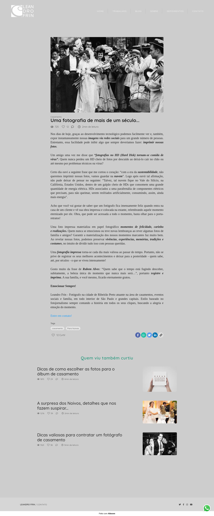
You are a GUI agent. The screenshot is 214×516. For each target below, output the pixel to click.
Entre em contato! (61, 315)
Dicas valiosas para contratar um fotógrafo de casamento (79, 437)
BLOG (138, 11)
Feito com (107, 513)
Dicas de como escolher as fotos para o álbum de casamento (76, 371)
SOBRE (154, 11)
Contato (42, 505)
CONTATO (198, 11)
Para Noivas (73, 328)
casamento (57, 328)
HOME (100, 11)
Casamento (56, 117)
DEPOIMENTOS (175, 11)
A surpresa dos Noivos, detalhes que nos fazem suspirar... (76, 406)
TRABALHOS (119, 11)
